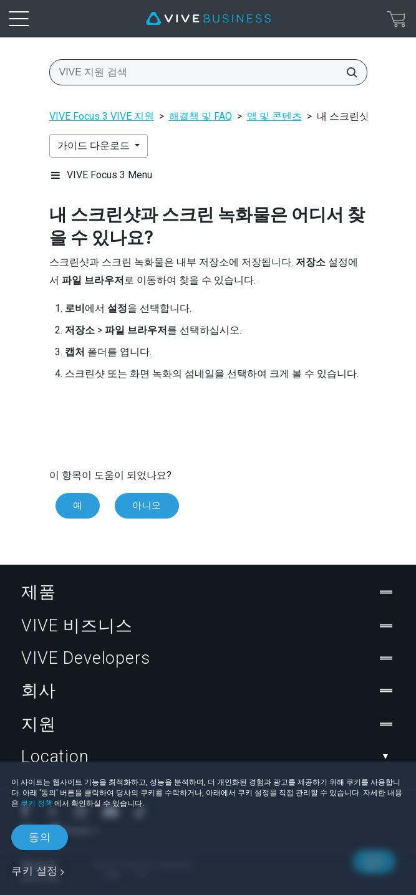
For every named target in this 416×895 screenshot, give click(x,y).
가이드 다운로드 (94, 145)
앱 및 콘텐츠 (274, 116)
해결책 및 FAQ (200, 116)
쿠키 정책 (36, 803)
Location (208, 756)
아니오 (147, 505)
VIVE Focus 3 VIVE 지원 (101, 116)
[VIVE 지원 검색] (348, 72)
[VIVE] (208, 18)
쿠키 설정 (34, 870)
